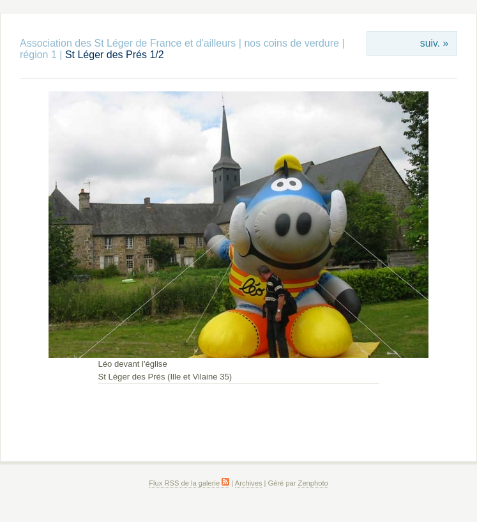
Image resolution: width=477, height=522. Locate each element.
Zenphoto (313, 483)
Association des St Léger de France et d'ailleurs (128, 43)
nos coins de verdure (291, 43)
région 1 (38, 54)
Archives (248, 483)
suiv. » (434, 43)
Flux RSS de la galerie (189, 483)
